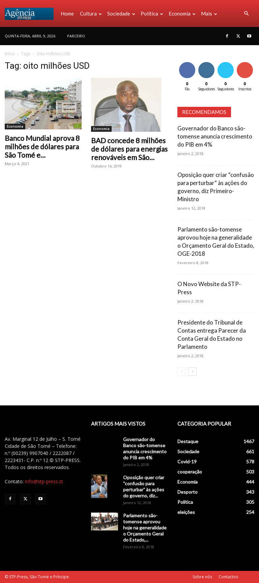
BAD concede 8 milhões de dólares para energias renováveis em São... (129, 148)
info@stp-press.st (44, 481)
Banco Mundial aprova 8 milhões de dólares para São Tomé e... (42, 146)
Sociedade (121, 13)
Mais (209, 13)
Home (67, 13)
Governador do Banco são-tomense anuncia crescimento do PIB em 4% (214, 136)
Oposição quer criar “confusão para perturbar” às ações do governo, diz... (143, 486)
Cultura (91, 13)
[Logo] (31, 13)
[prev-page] (181, 371)
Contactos (228, 577)
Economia (182, 13)
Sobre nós (202, 577)
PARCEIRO (76, 35)
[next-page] (192, 371)
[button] (246, 13)
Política (152, 13)
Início (10, 54)
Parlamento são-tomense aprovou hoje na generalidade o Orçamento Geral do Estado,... (145, 528)
